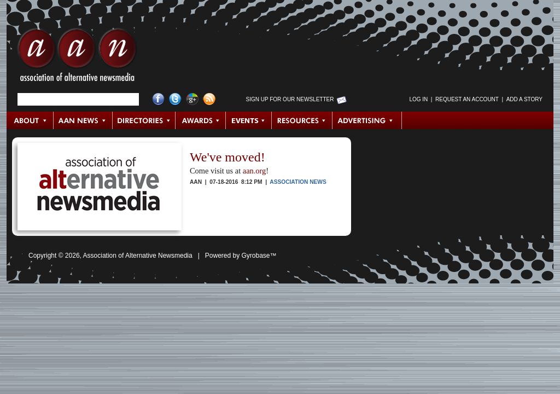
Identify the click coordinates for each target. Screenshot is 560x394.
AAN (77, 57)
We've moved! (227, 157)
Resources (302, 120)
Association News (298, 182)
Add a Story (524, 99)
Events (249, 120)
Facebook (158, 99)
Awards (201, 120)
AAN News (83, 120)
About (30, 120)
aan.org (254, 170)
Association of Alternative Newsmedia (137, 255)
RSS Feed (209, 99)
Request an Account (467, 99)
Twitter (175, 99)
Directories (144, 120)
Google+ (192, 99)
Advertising (366, 120)
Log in (418, 99)
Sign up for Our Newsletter (290, 99)
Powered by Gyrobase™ (241, 255)
